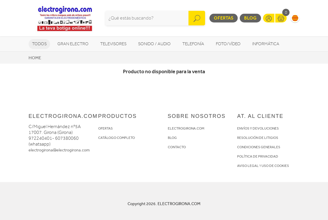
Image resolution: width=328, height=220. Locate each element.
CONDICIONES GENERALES (258, 147)
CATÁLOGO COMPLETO (116, 138)
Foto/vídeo (228, 43)
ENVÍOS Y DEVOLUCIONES (258, 128)
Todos (39, 43)
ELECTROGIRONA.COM (186, 128)
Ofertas (223, 18)
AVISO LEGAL (248, 166)
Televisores (113, 43)
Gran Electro (73, 43)
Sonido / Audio (154, 43)
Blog (250, 18)
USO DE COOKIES (275, 166)
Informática (265, 43)
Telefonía (193, 43)
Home (35, 57)
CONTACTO (177, 147)
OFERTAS (105, 128)
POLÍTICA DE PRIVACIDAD (257, 156)
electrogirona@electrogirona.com (59, 150)
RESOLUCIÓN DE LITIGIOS (257, 138)
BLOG (172, 138)
